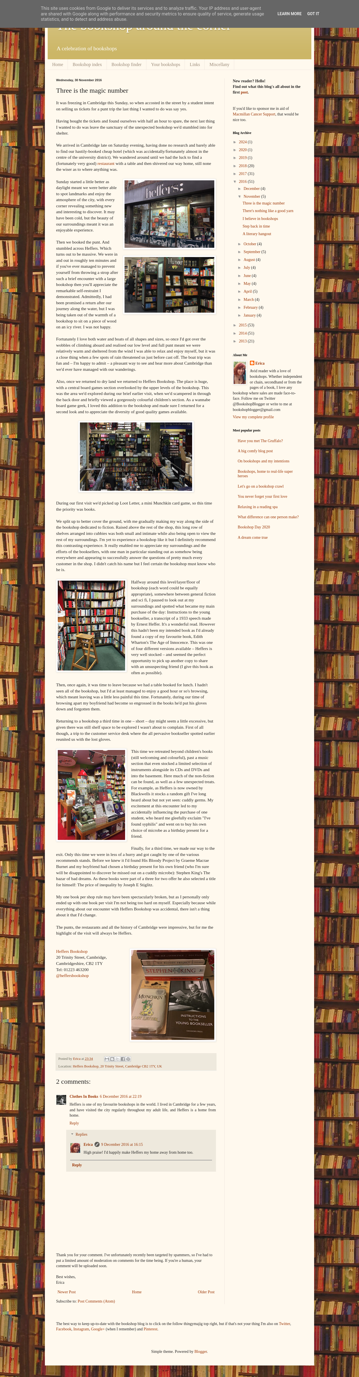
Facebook (63, 1329)
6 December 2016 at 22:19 (121, 1096)
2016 (243, 181)
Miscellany (219, 64)
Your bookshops (165, 64)
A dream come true (253, 537)
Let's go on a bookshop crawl (261, 486)
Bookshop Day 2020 (254, 527)
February (251, 307)
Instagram (81, 1329)
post (244, 92)
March (249, 299)
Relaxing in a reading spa (258, 507)
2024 (243, 142)
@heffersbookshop (72, 975)
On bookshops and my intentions (263, 461)
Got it (313, 14)
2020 (243, 150)
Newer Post (66, 1292)
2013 (243, 341)
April (248, 291)
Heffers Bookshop (72, 951)
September (252, 252)
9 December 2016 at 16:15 (122, 1144)
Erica (88, 1144)
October (250, 244)
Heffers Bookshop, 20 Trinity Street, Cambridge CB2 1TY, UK (117, 1066)
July (247, 267)
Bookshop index (87, 64)
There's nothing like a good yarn (268, 211)
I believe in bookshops (260, 219)
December (252, 189)
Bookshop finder (127, 64)
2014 (243, 333)
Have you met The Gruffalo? (260, 441)
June (247, 276)
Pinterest (150, 1329)
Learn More (289, 14)
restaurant (105, 163)
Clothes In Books (84, 1096)
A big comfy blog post (255, 451)
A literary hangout (257, 234)
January (250, 315)
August (249, 260)
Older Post (206, 1292)
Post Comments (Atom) (96, 1301)
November (252, 196)
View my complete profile (253, 417)
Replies (81, 1135)
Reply (74, 1123)
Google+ (98, 1329)
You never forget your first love (262, 496)
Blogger (200, 1351)
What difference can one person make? (268, 517)
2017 (243, 174)
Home (57, 64)
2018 (243, 166)
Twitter (284, 1324)
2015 (243, 325)
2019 (243, 158)
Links (195, 64)
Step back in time (256, 226)
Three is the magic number (264, 203)
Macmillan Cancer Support (254, 114)
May (247, 283)
